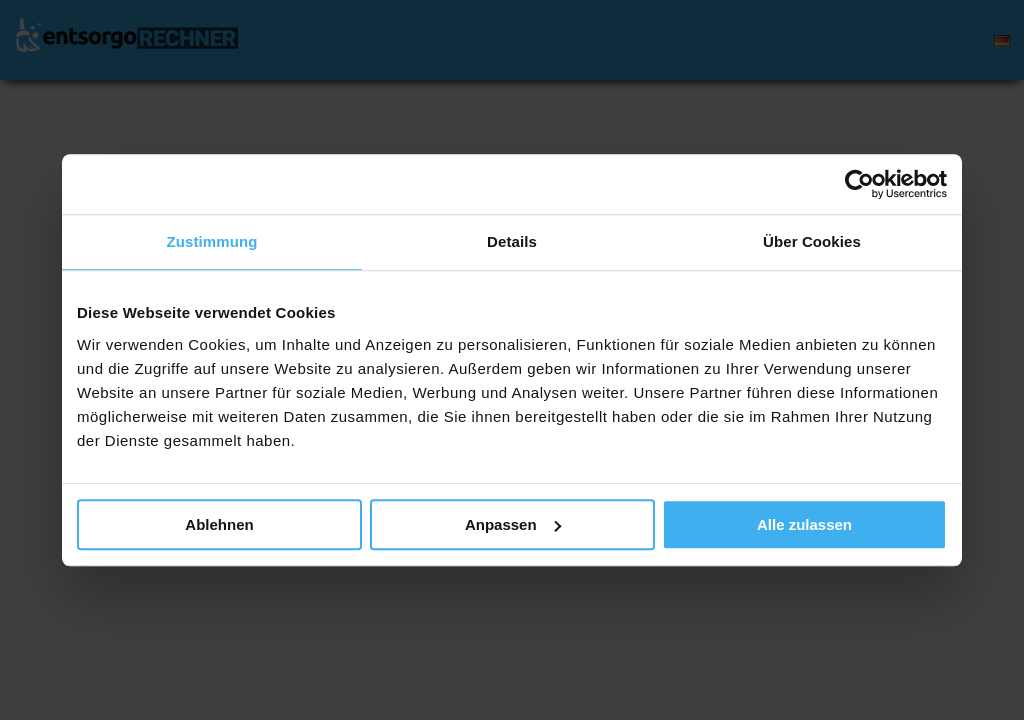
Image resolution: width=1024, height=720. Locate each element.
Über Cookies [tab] (812, 241)
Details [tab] (512, 241)
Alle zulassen (804, 524)
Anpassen (513, 524)
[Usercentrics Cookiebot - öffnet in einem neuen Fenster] (859, 184)
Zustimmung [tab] (212, 241)
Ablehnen (219, 524)
